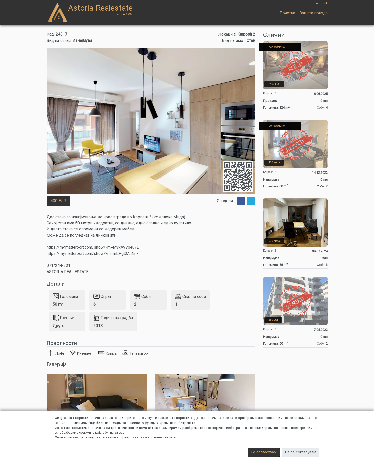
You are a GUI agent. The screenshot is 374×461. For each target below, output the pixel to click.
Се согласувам (264, 452)
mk (325, 3)
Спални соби (190, 296)
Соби (142, 296)
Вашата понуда (313, 13)
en (317, 3)
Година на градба (113, 318)
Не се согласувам (300, 452)
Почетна (287, 13)
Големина (65, 296)
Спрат (102, 296)
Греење (63, 318)
